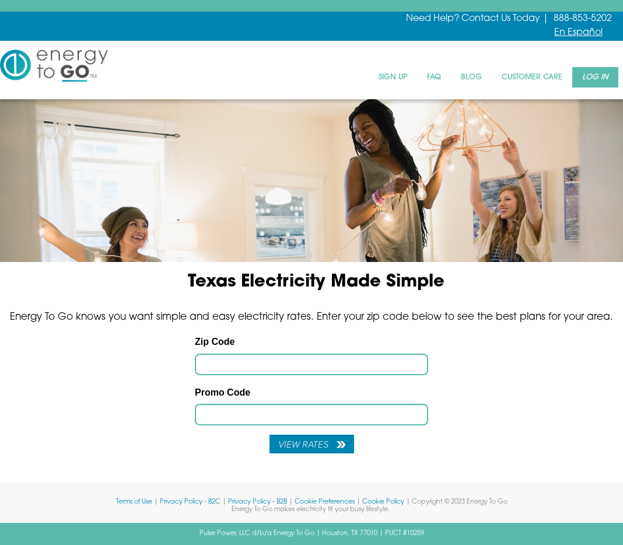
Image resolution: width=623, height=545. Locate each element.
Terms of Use (134, 502)
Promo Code (222, 392)
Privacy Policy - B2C (190, 502)
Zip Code (215, 342)
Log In (595, 77)
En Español (578, 32)
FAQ (434, 77)
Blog (471, 77)
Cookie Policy (383, 502)
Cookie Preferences (325, 502)
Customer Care (532, 77)
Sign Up (393, 77)
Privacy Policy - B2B (257, 502)
